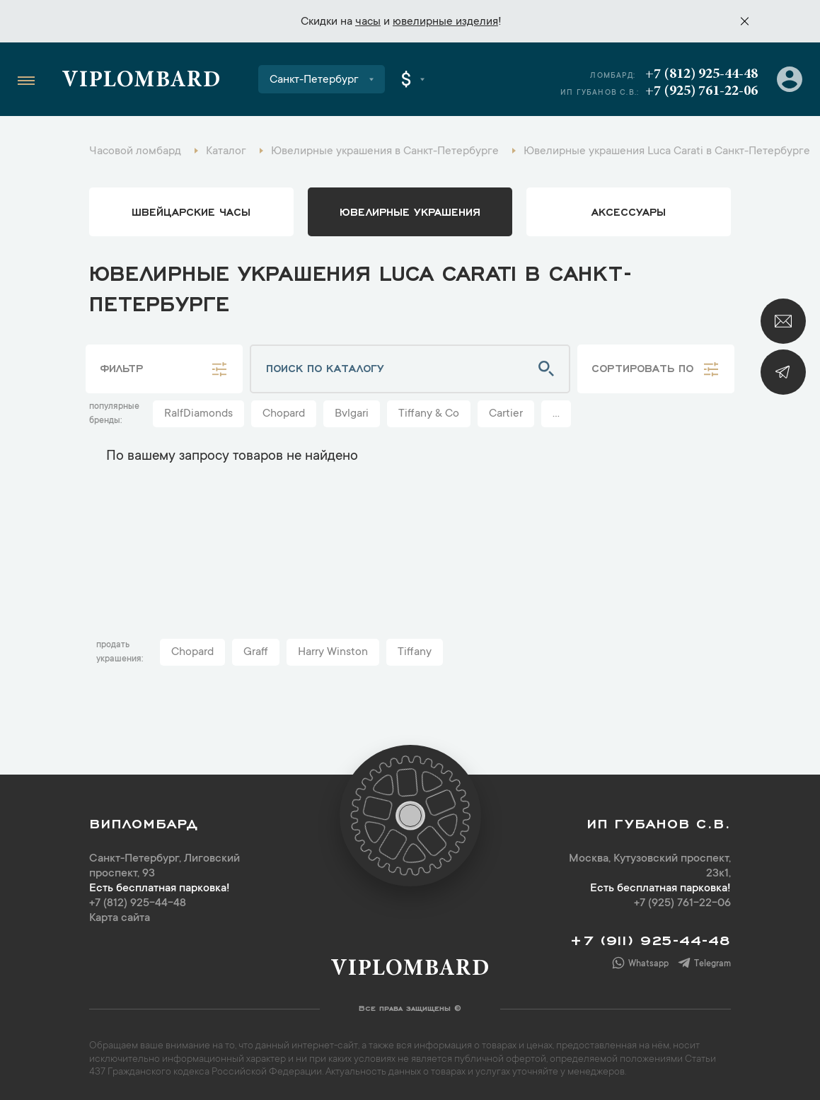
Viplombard (141, 81)
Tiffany (415, 652)
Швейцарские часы (191, 210)
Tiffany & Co (428, 413)
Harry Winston (333, 652)
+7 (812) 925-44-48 (701, 74)
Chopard (283, 413)
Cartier (506, 413)
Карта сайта (119, 918)
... (556, 413)
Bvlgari (352, 413)
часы (368, 22)
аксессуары (628, 210)
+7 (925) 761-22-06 (701, 91)
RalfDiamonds (198, 413)
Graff (255, 652)
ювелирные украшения (410, 210)
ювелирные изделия (445, 22)
